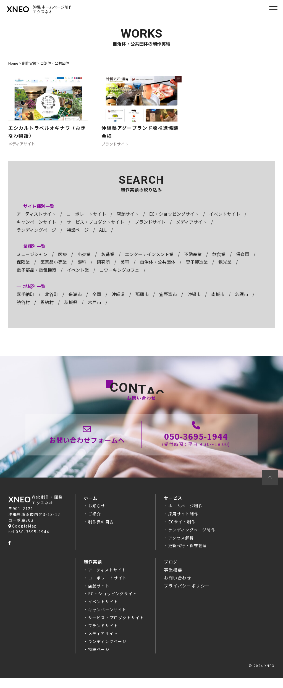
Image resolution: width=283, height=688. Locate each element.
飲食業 (219, 259)
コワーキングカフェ (119, 274)
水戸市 (94, 307)
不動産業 (193, 259)
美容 (124, 267)
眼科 (81, 267)
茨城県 (70, 307)
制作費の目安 (101, 532)
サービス (173, 508)
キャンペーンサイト (36, 226)
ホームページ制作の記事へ (48, 115)
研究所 (103, 267)
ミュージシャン (32, 259)
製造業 (107, 259)
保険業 (23, 267)
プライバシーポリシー (187, 596)
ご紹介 (94, 524)
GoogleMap (22, 536)
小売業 (84, 259)
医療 (62, 259)
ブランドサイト (150, 226)
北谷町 (51, 299)
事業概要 (173, 579)
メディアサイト (191, 226)
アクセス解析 (181, 547)
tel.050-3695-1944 (28, 541)
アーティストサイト (36, 219)
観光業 (225, 267)
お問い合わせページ (88, 443)
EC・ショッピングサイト (174, 219)
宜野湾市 (168, 299)
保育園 (242, 259)
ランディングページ (36, 234)
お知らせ (96, 516)
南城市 (217, 299)
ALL (103, 234)
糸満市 (75, 299)
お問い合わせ (178, 588)
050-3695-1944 (195, 443)
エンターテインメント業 (149, 259)
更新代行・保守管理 (187, 555)
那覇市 (142, 299)
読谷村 (23, 307)
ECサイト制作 (182, 532)
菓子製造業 (197, 267)
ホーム (91, 508)
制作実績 (93, 572)
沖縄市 (194, 299)
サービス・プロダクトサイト (95, 226)
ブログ (171, 572)
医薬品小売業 (53, 267)
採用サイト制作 (183, 524)
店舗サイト (128, 219)
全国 (96, 299)
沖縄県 (118, 299)
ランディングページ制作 (192, 539)
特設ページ (78, 234)
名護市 (241, 299)
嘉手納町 (25, 299)
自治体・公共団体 (157, 267)
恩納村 (47, 307)
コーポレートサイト (86, 219)
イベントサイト (224, 219)
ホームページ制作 (185, 516)
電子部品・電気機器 (36, 274)
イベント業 (78, 274)
